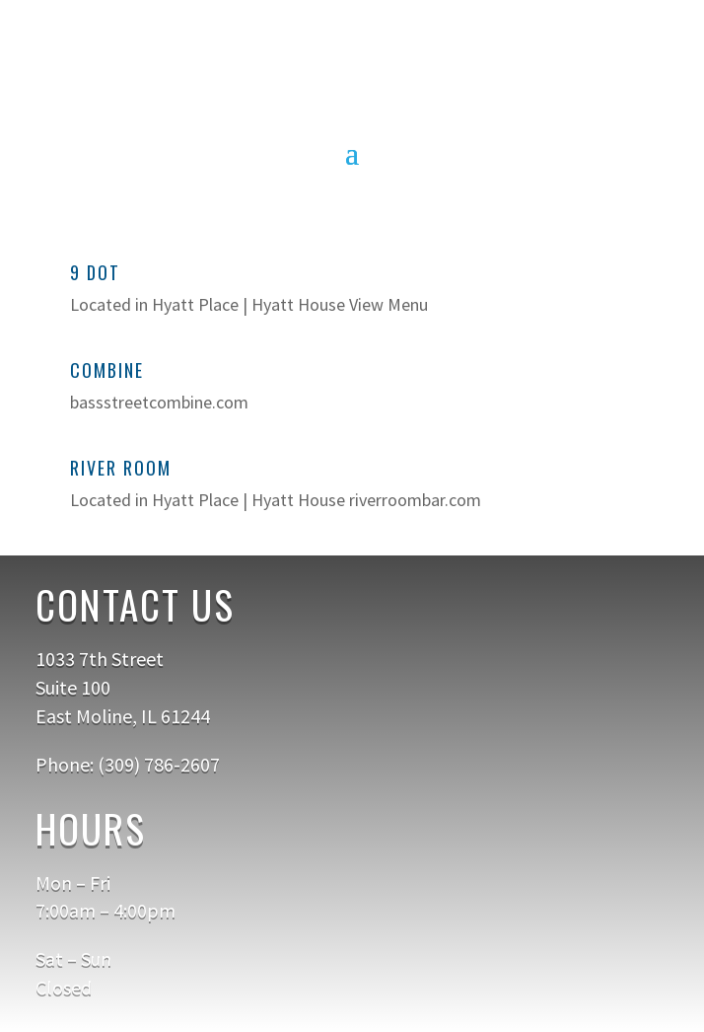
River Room (121, 467)
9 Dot (95, 272)
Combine (107, 370)
